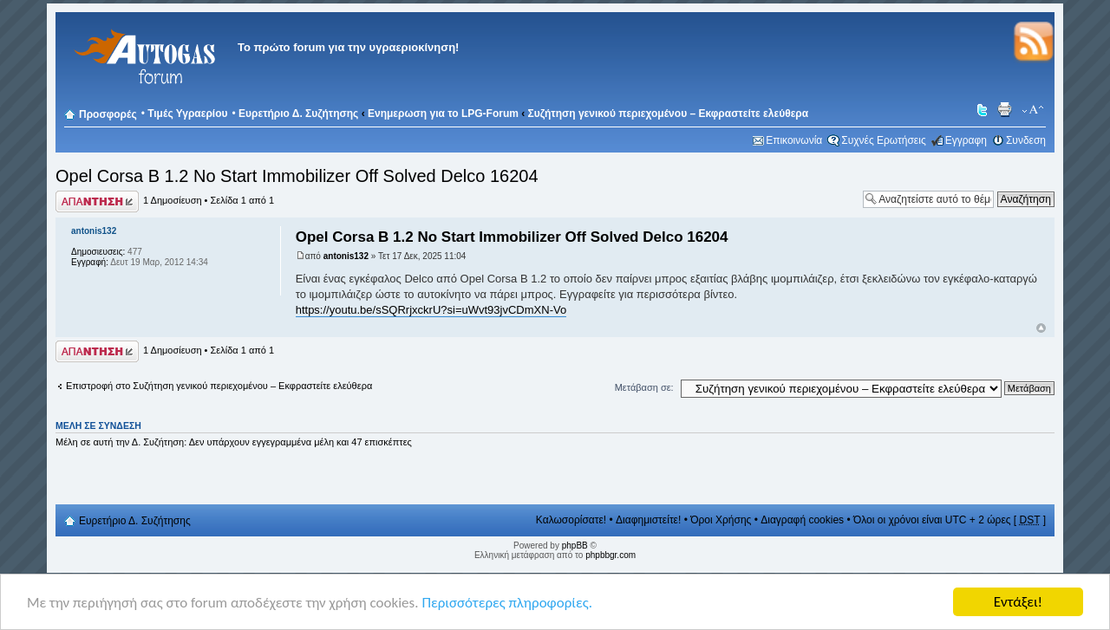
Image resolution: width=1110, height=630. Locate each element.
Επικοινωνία (794, 140)
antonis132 (346, 256)
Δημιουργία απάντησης (97, 201)
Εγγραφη (966, 140)
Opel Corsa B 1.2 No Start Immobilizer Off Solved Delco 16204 (297, 175)
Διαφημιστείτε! (648, 520)
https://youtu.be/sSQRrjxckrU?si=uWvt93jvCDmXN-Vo (431, 309)
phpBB (575, 545)
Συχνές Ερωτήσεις (883, 140)
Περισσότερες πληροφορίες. (506, 607)
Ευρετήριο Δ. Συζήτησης (298, 113)
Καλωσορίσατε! (571, 520)
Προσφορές (108, 114)
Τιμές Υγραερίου (187, 113)
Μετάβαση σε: (644, 387)
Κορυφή (1041, 328)
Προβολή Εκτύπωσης (1006, 110)
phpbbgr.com (610, 555)
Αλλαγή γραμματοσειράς (1033, 110)
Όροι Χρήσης (720, 520)
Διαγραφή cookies (802, 520)
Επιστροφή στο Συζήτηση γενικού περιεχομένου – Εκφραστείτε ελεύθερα (219, 385)
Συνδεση (1026, 140)
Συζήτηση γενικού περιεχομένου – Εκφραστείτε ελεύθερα (668, 113)
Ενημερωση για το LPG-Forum (443, 113)
